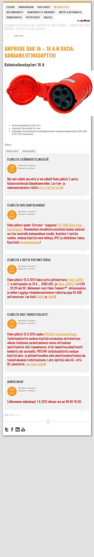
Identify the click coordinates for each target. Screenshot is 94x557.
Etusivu (10, 7)
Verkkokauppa (26, 7)
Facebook (12, 429)
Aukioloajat (15, 382)
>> (18, 415)
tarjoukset (28, 151)
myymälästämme (30, 242)
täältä (40, 296)
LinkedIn (17, 429)
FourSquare (28, 429)
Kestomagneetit (15, 12)
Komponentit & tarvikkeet (41, 12)
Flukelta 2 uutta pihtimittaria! (29, 260)
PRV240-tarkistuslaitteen (60, 334)
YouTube (23, 429)
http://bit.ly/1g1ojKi (51, 187)
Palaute (48, 17)
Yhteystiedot (33, 17)
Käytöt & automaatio (70, 12)
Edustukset (44, 7)
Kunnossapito (14, 17)
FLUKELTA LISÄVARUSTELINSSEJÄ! (28, 159)
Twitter (7, 429)
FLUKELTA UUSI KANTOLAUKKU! (26, 205)
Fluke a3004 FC (67, 283)
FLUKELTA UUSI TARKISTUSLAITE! (27, 314)
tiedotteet (12, 151)
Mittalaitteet (61, 7)
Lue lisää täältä (35, 364)
